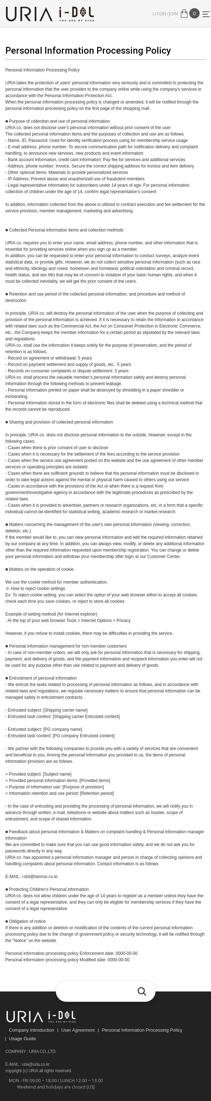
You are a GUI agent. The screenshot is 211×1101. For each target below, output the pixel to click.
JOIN (173, 13)
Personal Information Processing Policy (142, 1030)
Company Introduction (31, 1030)
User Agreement (78, 1030)
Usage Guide (22, 1038)
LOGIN (159, 13)
